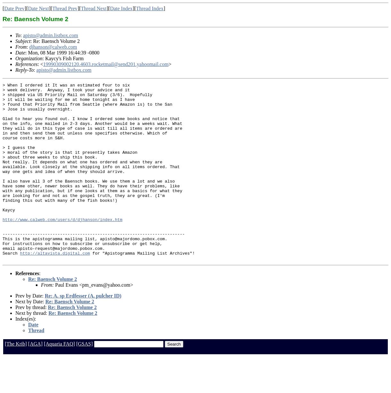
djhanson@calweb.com (53, 47)
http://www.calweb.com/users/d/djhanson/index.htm (62, 247)
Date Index (121, 8)
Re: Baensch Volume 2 (52, 314)
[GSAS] (84, 379)
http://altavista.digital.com (55, 288)
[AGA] (35, 379)
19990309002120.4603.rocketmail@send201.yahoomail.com (106, 64)
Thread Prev (64, 8)
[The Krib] (16, 379)
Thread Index (150, 8)
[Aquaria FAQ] (59, 379)
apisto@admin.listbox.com (50, 35)
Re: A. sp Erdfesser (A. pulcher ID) (83, 331)
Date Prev (14, 8)
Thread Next (94, 8)
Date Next (38, 8)
